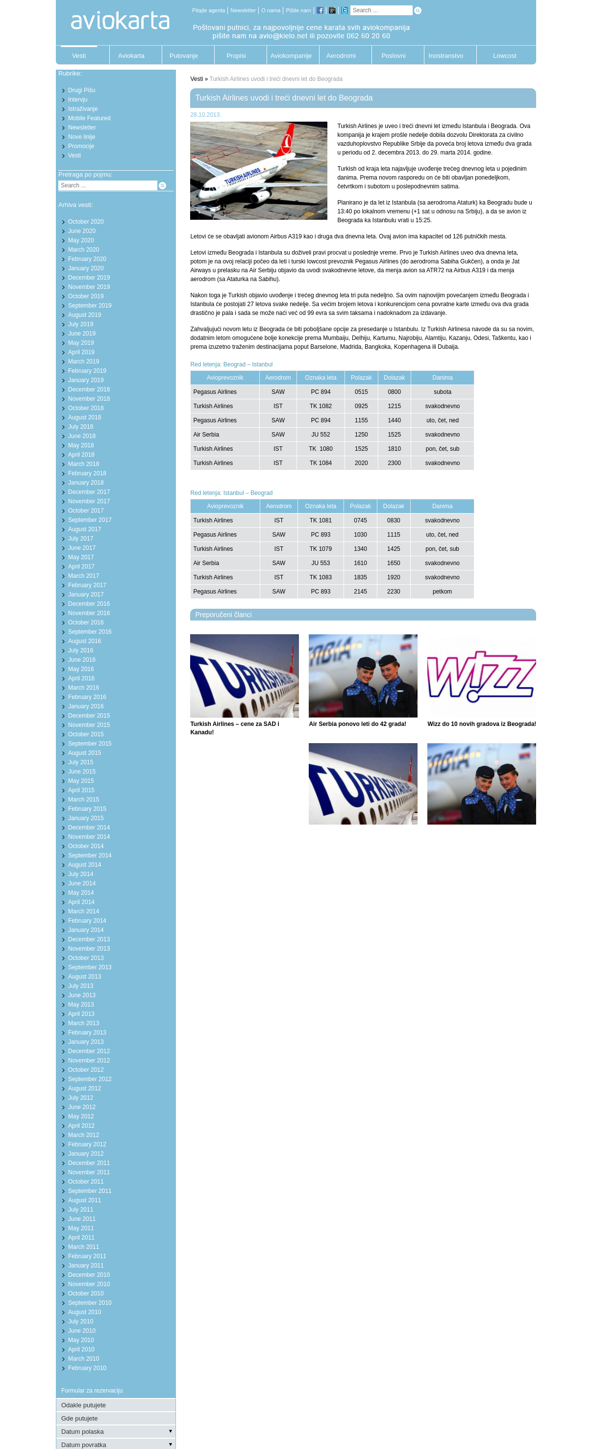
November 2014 (89, 836)
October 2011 (86, 1181)
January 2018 (86, 482)
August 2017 (84, 529)
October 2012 (86, 1069)
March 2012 (83, 1135)
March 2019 (83, 361)
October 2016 (86, 622)
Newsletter (243, 10)
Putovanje (184, 55)
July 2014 (80, 874)
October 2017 (86, 510)
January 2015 (86, 818)
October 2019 (86, 296)
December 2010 (89, 1274)
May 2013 (81, 1004)
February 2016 (87, 697)
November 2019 (89, 287)
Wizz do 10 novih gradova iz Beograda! (481, 724)
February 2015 (87, 808)
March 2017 (83, 575)
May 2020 (81, 240)
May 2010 (81, 1340)
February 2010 (87, 1368)
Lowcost (505, 55)
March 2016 (83, 687)
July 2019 (80, 324)
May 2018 (81, 445)
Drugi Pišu (81, 90)
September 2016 (90, 631)
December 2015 (89, 715)
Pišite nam (298, 10)
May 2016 (81, 669)
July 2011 (80, 1209)
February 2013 (87, 1032)
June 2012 (82, 1107)
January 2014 (86, 930)
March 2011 (83, 1246)
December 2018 (89, 389)
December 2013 (89, 939)
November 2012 (89, 1060)
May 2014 (81, 892)
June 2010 (82, 1330)
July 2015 (80, 762)
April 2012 (81, 1125)
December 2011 (89, 1163)
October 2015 (86, 734)
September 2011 (90, 1191)
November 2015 (89, 725)
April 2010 (81, 1349)
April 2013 (81, 1013)
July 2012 (80, 1097)
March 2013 (83, 1023)
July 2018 (80, 426)
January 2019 (86, 380)
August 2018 (84, 417)
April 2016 (81, 678)
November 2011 (89, 1172)
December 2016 (89, 603)
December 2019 (89, 277)
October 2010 (86, 1293)
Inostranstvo (446, 55)
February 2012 (87, 1144)
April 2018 (81, 454)
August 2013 (84, 976)
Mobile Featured (89, 118)
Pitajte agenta (208, 10)
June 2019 (82, 333)
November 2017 (89, 501)
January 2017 (86, 594)
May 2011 (81, 1228)
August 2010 (84, 1312)
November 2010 (89, 1284)
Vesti (79, 55)
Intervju (77, 99)
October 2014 (86, 846)
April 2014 (81, 902)
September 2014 (90, 855)
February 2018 (87, 473)
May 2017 (81, 557)
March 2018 (83, 464)
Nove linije (81, 136)
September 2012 (90, 1079)
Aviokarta (131, 55)
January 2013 (86, 1041)
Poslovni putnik (393, 58)
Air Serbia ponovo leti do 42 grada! (357, 724)
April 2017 (81, 566)
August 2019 (84, 314)
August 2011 (84, 1200)
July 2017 (80, 538)
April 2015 (81, 790)
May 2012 (81, 1116)
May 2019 (81, 342)
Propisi (236, 55)
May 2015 (81, 780)
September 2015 (90, 743)
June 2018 (82, 436)
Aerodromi (341, 55)
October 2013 (86, 958)
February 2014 (87, 920)
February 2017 (87, 585)
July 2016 (80, 650)
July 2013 (80, 986)
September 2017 (90, 520)
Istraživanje (83, 108)
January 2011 (86, 1265)
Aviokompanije (289, 55)
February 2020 (87, 259)
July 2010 (80, 1321)
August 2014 (84, 864)
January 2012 (86, 1153)
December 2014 (89, 827)
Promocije (81, 146)
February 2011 (87, 1256)
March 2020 (83, 249)
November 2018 (89, 398)
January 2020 (86, 268)
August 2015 (84, 753)
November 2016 (89, 613)
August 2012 (84, 1088)
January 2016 (86, 706)
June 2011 (82, 1219)
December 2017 (89, 492)
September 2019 (90, 305)
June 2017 (82, 547)
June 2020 (82, 231)
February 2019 (87, 370)
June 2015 (82, 771)
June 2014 (82, 883)
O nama (270, 10)
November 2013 (89, 948)
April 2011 (81, 1237)
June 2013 (82, 995)
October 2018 (86, 408)
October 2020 (86, 221)
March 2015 (83, 799)
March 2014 (83, 911)
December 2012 (89, 1051)
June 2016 (82, 659)
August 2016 (84, 641)
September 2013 (90, 967)
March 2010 (83, 1358)
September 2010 (90, 1302)
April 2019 (81, 352)
